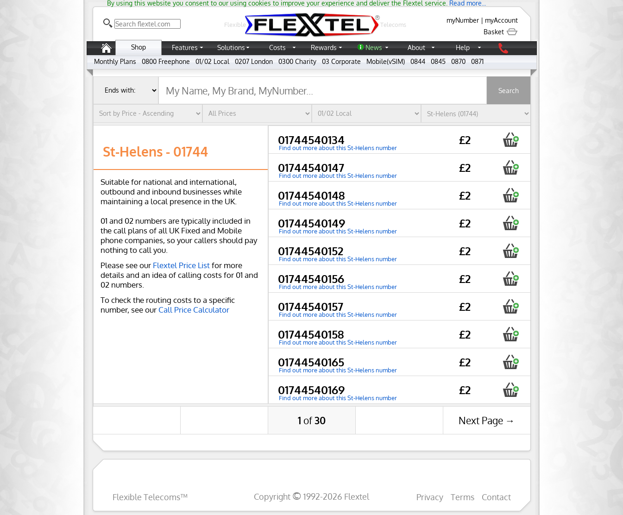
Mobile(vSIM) (385, 61)
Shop (138, 47)
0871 (477, 61)
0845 (438, 61)
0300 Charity (297, 61)
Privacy (429, 496)
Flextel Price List (181, 265)
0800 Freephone (166, 61)
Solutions (231, 47)
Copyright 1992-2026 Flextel (311, 496)
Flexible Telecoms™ (150, 496)
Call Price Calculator (193, 309)
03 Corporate (341, 61)
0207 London (254, 61)
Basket (501, 32)
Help (463, 47)
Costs (277, 47)
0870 (458, 61)
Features (185, 47)
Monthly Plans (115, 61)
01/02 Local (212, 61)
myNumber (463, 20)
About (416, 47)
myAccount (501, 20)
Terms (462, 496)
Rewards (324, 47)
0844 (417, 61)
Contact (496, 496)
